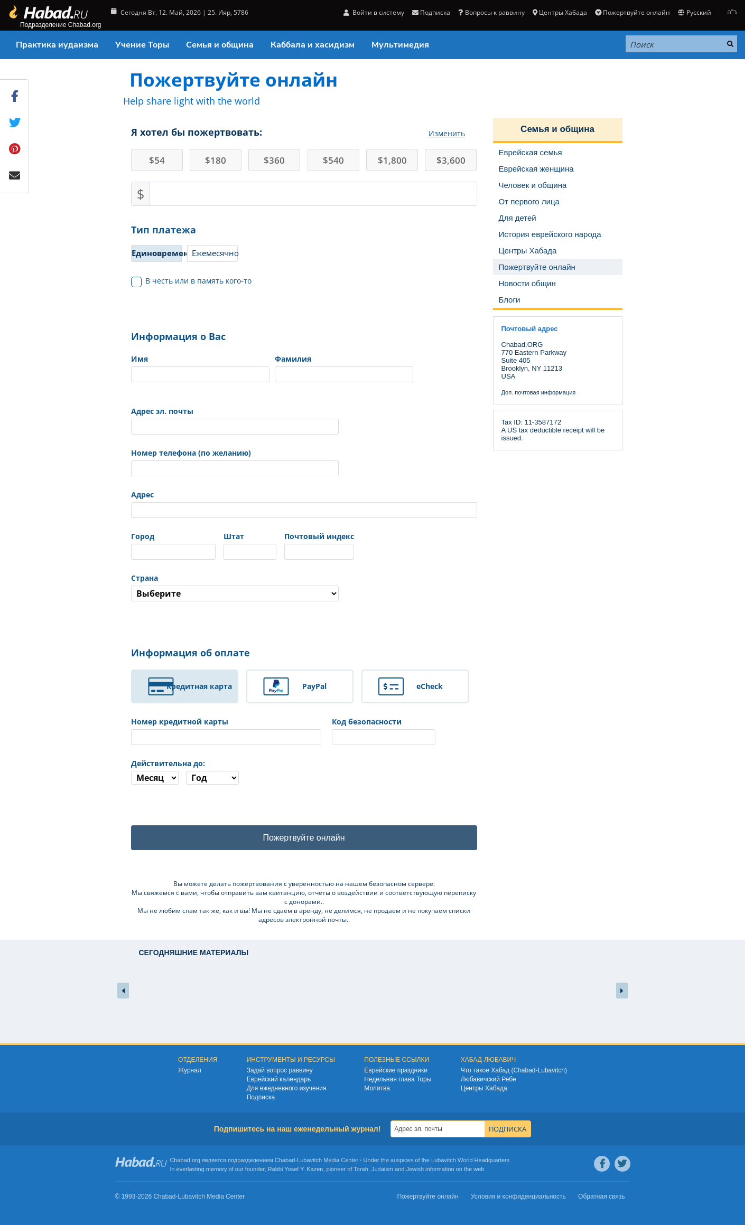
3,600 (451, 160)
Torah (361, 1169)
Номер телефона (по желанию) (191, 453)
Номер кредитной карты (179, 722)
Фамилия (293, 359)
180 (215, 160)
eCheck (429, 686)
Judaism (382, 1169)
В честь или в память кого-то (192, 281)
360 (274, 160)
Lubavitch (309, 1160)
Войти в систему (373, 12)
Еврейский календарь (279, 1079)
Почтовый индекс (319, 536)
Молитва (377, 1088)
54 (157, 160)
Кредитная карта (199, 686)
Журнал (189, 1070)
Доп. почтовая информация (538, 392)
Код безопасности (367, 722)
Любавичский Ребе (488, 1079)
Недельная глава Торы (397, 1079)
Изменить (447, 133)
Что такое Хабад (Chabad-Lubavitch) (514, 1070)
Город (142, 536)
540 (333, 160)
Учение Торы (142, 45)
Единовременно (157, 253)
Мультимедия (400, 45)
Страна (144, 578)
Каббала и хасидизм (313, 45)
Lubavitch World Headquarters (470, 1160)
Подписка (431, 12)
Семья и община (220, 45)
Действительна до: (168, 763)
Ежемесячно (215, 253)
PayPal (314, 686)
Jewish (415, 1169)
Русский (694, 12)
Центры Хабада (560, 12)
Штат (234, 536)
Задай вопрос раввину (280, 1070)
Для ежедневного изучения (287, 1088)
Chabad (285, 1160)
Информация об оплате (190, 652)
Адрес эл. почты (162, 411)
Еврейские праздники (395, 1070)
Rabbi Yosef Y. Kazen (295, 1169)
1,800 (392, 160)
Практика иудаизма (57, 45)
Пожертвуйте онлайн (632, 12)
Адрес (142, 494)
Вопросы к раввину (491, 12)
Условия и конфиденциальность (518, 1196)
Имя (139, 359)
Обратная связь (601, 1196)
